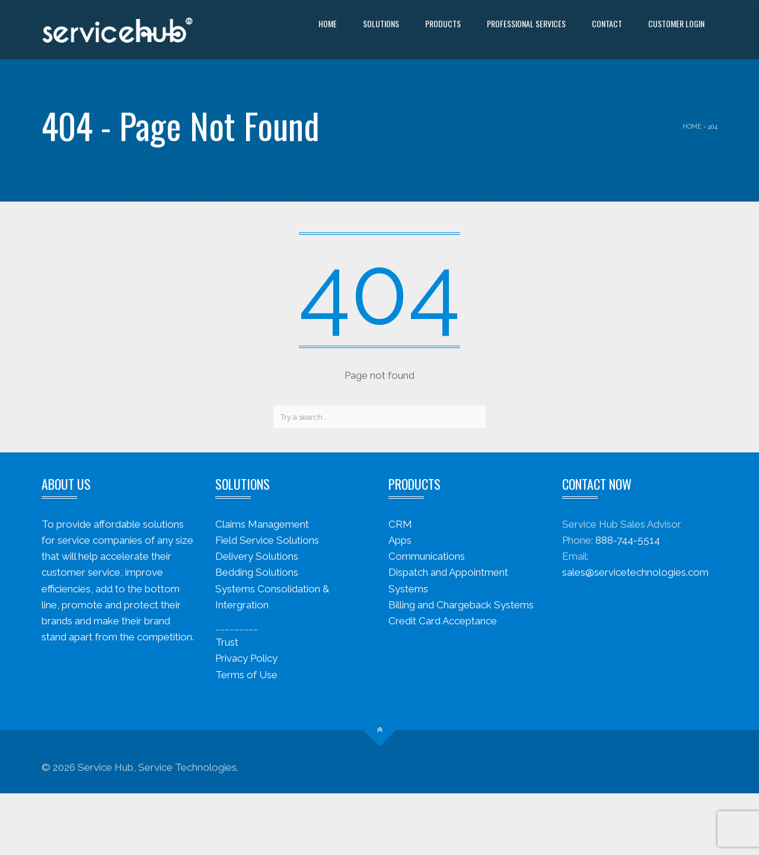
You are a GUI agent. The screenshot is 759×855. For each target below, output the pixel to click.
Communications (426, 556)
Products (443, 23)
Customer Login (676, 23)
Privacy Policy (246, 658)
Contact (607, 23)
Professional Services (526, 23)
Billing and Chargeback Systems (461, 605)
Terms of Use (246, 675)
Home (327, 23)
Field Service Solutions (267, 540)
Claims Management (262, 524)
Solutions (381, 23)
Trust (226, 642)
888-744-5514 (627, 540)
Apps (400, 540)
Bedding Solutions (256, 572)
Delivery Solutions (256, 556)
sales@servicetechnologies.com (635, 572)
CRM (400, 524)
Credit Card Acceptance (442, 621)
